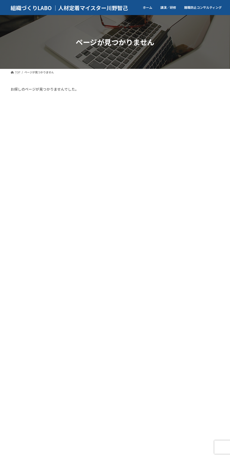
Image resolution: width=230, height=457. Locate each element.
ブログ (177, 420)
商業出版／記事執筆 (109, 420)
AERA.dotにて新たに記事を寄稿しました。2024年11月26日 (201, 330)
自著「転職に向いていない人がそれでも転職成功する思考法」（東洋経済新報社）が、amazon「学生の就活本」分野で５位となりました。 (201, 126)
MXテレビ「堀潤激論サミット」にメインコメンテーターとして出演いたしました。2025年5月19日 (201, 277)
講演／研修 (77, 420)
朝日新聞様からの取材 (199, 253)
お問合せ (199, 420)
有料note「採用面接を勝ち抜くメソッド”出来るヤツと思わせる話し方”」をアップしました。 (201, 230)
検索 (209, 91)
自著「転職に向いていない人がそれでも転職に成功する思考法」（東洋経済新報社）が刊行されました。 (201, 163)
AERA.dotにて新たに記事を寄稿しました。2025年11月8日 (201, 356)
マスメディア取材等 (148, 420)
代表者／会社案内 (45, 420)
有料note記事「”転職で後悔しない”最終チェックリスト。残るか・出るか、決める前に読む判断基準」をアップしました (201, 198)
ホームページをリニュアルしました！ (200, 379)
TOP (19, 420)
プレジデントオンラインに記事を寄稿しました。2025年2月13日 (200, 305)
